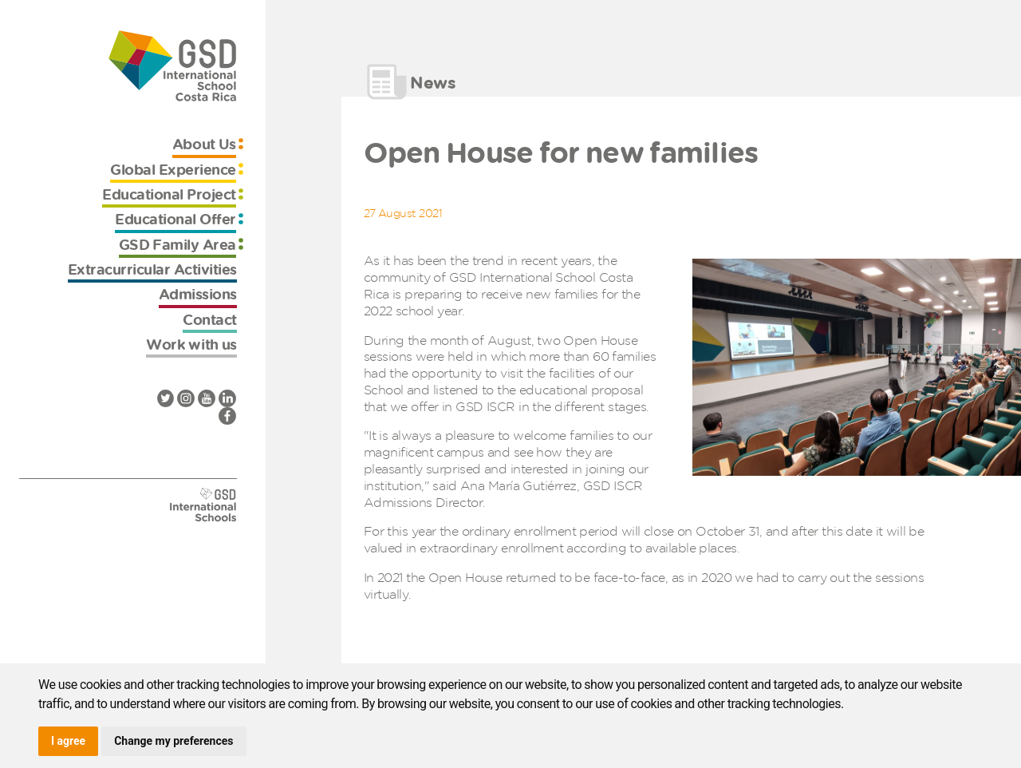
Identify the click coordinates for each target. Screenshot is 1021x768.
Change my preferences (173, 740)
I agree (68, 740)
